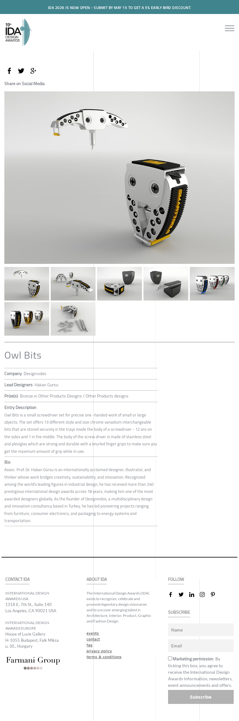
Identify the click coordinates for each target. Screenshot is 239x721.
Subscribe (201, 697)
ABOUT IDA (97, 579)
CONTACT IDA (17, 579)
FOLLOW (176, 579)
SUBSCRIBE (179, 612)
